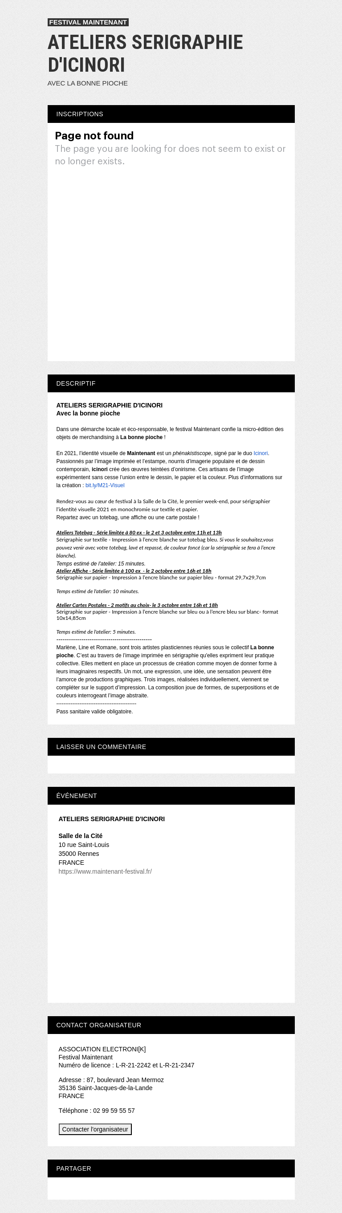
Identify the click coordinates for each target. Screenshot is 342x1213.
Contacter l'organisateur (95, 1129)
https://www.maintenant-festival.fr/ (105, 871)
